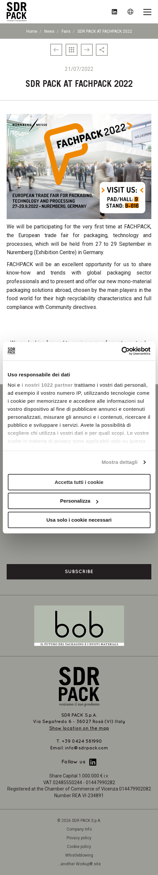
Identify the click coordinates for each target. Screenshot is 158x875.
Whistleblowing (79, 855)
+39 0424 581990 (82, 741)
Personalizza (79, 501)
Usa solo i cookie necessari (79, 520)
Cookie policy (79, 846)
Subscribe (79, 571)
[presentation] (79, 542)
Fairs (66, 31)
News (49, 31)
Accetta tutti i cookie (79, 482)
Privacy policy (79, 838)
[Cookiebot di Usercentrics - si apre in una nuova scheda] (121, 351)
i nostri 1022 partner (47, 385)
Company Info (79, 829)
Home (31, 31)
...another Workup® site (79, 864)
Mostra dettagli (119, 462)
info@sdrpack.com (86, 748)
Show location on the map (79, 728)
